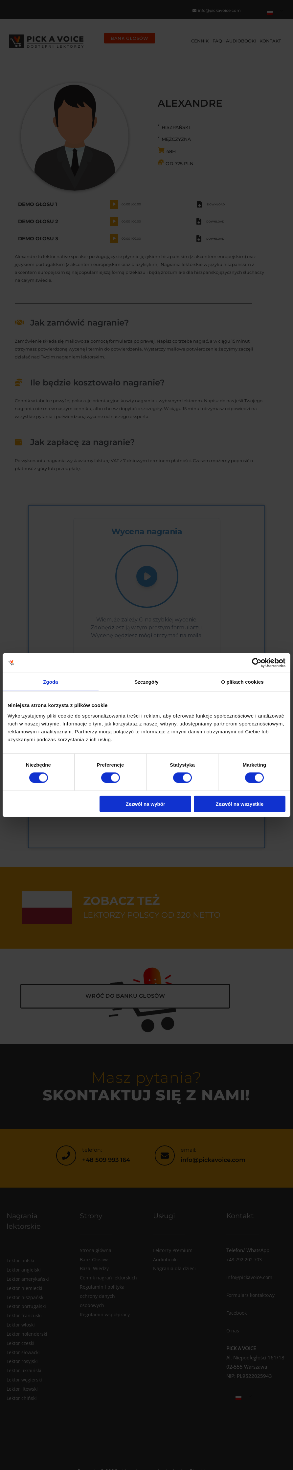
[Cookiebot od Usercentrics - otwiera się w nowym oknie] (256, 663)
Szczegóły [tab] (146, 682)
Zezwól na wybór (145, 803)
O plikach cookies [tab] (242, 682)
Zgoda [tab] (50, 682)
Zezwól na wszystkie (239, 803)
